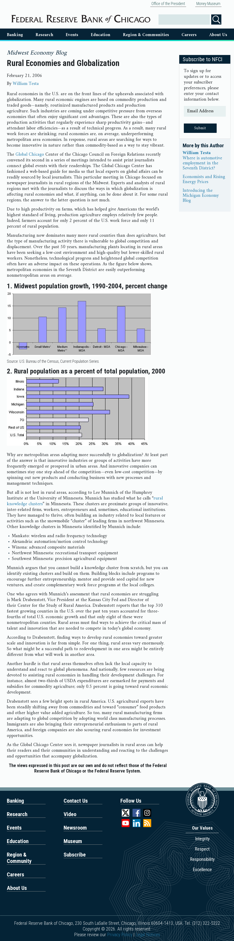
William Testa (26, 84)
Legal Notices (148, 934)
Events (72, 35)
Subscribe (75, 855)
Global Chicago (30, 155)
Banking (15, 35)
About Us (218, 35)
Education (100, 35)
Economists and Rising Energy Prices (204, 180)
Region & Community (19, 858)
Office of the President (168, 3)
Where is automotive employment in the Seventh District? (202, 163)
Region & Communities (146, 35)
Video (70, 814)
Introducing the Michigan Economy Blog (201, 195)
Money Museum (208, 3)
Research (44, 35)
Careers (189, 35)
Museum (73, 841)
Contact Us (76, 801)
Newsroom (75, 828)
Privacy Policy (119, 934)
